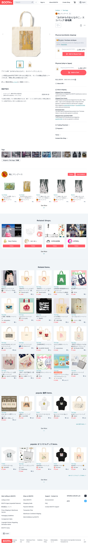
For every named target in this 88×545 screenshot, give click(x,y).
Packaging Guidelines (7, 515)
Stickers (38, 194)
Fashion (57, 10)
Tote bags (65, 10)
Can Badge (4, 194)
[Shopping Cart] (74, 2)
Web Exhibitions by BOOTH (31, 517)
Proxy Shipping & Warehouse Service (9, 511)
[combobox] (24, 2)
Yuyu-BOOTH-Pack (80, 105)
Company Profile (14, 540)
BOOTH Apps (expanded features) (11, 503)
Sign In (42, 2)
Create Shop (66, 2)
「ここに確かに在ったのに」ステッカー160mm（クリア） (43, 197)
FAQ (46, 503)
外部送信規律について (54, 540)
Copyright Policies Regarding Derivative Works (9, 523)
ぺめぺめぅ (33, 241)
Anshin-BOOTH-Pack (69, 105)
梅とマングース (16, 174)
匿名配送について (6, 506)
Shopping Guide (27, 503)
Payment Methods (28, 506)
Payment (59, 128)
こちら (15, 82)
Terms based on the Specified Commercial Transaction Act (70, 540)
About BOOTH (53, 2)
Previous (2, 34)
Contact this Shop (60, 138)
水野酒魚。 (76, 241)
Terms (57, 135)
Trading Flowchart (62, 125)
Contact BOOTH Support (52, 506)
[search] (32, 2)
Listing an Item (5, 500)
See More (44, 253)
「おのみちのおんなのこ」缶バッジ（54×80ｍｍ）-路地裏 (26, 197)
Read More (64, 44)
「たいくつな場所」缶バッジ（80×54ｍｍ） (9, 197)
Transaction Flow (28, 510)
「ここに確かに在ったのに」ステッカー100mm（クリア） (61, 197)
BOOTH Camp (5, 528)
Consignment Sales (6, 519)
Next (49, 34)
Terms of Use (22, 540)
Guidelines (39, 540)
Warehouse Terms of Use (30, 540)
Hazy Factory (12, 241)
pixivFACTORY (59, 119)
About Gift (60, 83)
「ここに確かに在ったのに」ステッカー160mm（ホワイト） (78, 197)
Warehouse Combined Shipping (32, 513)
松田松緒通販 (55, 241)
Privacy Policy (45, 540)
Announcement (49, 500)
